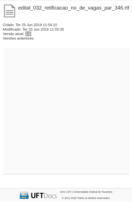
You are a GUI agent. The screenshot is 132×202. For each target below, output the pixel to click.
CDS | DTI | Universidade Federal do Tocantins (86, 191)
